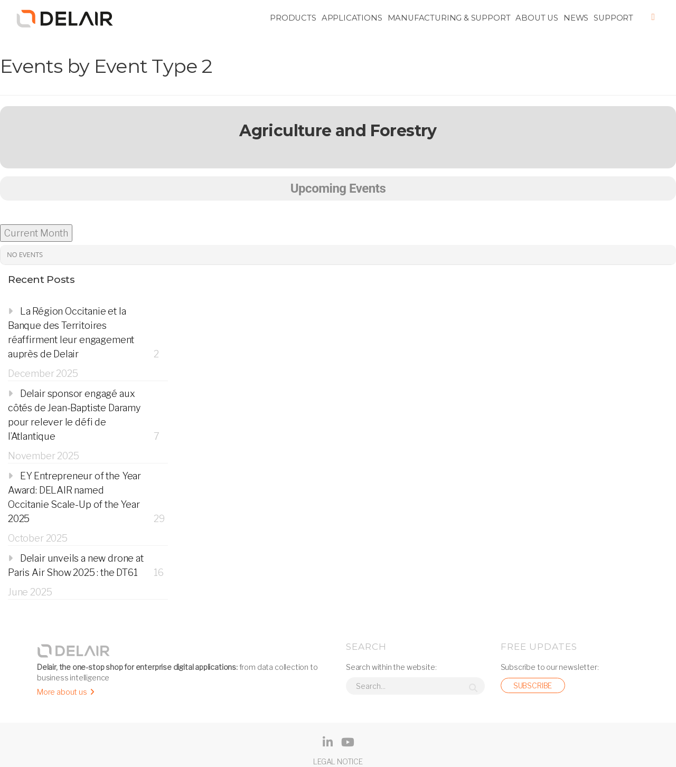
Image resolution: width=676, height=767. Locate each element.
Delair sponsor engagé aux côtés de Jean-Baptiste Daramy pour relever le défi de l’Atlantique (74, 415)
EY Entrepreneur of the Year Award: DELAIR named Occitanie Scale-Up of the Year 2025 (74, 497)
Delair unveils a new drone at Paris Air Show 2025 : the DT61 (76, 565)
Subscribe (532, 685)
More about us (62, 691)
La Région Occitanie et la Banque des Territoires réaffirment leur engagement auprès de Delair (71, 332)
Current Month (36, 233)
